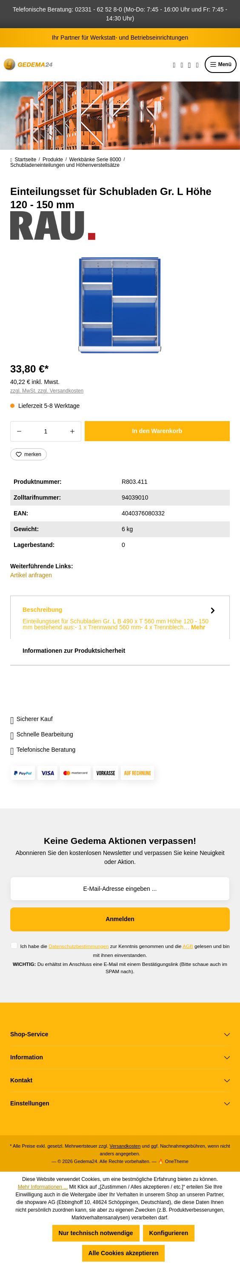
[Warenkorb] (197, 64)
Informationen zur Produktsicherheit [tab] (74, 650)
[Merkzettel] (182, 64)
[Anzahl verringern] (19, 431)
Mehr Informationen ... (43, 1187)
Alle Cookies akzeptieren (124, 1253)
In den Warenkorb (157, 430)
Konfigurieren (169, 1233)
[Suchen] (174, 64)
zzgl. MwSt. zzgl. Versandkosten (46, 391)
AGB (188, 946)
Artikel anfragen (31, 575)
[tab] (120, 617)
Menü (220, 64)
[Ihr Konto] (190, 64)
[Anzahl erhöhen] (72, 431)
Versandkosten (125, 1146)
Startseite (23, 160)
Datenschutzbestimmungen (79, 946)
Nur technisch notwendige (96, 1233)
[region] (120, 305)
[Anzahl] (45, 431)
